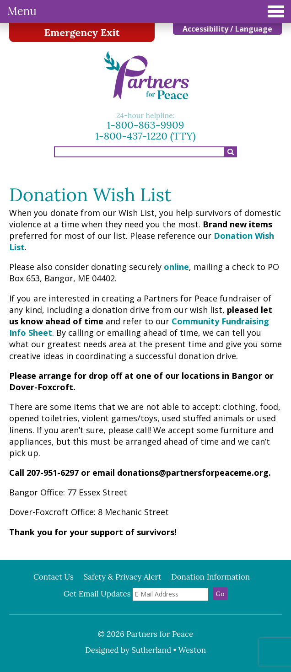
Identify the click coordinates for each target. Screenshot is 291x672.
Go (220, 594)
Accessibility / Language (227, 29)
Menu (145, 11)
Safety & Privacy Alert (122, 577)
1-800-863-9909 (145, 124)
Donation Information (210, 577)
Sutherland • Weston (168, 650)
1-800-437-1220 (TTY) (145, 135)
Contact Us (53, 577)
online (176, 266)
